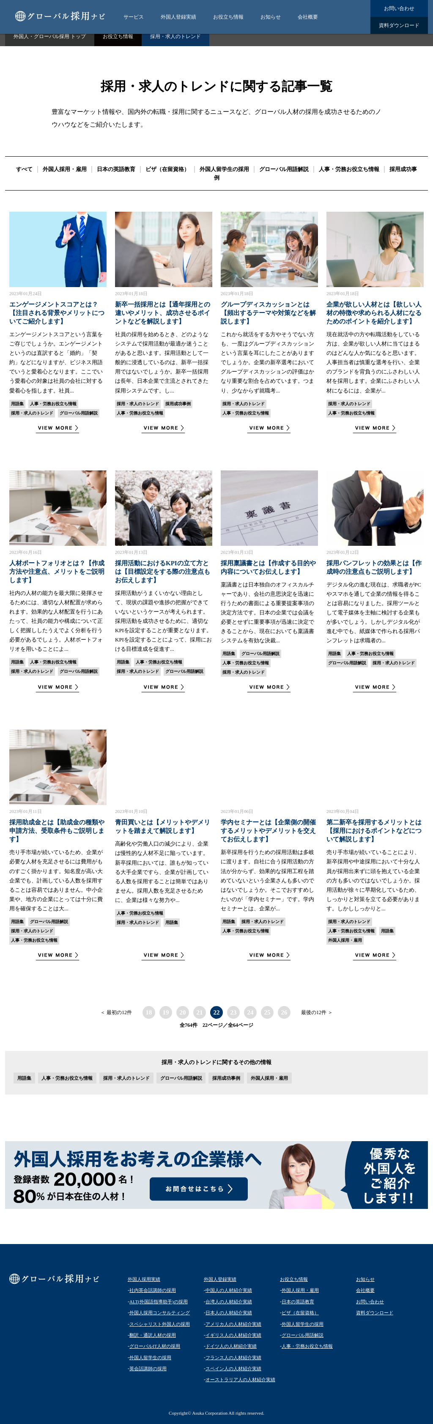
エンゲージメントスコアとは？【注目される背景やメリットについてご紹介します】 (56, 313)
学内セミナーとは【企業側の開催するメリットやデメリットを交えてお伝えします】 (268, 831)
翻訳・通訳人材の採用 (152, 1335)
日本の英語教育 (116, 169)
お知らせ (270, 17)
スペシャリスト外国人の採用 (159, 1324)
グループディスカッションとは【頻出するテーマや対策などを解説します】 (268, 313)
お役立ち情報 (228, 17)
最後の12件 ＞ (317, 1012)
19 (166, 1012)
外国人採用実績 (144, 1279)
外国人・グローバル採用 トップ (50, 36)
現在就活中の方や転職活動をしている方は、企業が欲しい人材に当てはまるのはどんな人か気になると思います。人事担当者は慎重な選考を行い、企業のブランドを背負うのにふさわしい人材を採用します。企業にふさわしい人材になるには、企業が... (373, 362)
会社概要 (308, 17)
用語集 (17, 403)
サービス (133, 17)
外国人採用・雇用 (65, 169)
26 (284, 1012)
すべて (24, 169)
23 (233, 1012)
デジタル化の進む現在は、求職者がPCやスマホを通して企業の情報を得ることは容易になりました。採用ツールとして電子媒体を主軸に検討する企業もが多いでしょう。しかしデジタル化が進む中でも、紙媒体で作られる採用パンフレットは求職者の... (373, 612)
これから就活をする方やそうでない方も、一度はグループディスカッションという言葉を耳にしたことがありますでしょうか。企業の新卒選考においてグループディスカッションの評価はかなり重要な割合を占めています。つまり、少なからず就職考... (267, 362)
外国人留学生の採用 (224, 169)
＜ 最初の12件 (116, 1012)
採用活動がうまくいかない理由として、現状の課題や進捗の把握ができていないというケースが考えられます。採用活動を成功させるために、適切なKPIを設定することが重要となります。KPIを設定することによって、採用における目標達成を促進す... (163, 621)
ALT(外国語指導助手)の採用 (158, 1301)
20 (183, 1012)
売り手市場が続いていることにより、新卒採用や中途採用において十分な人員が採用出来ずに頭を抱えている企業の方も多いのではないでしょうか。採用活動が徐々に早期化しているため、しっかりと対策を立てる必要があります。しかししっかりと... (373, 880)
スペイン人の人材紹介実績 (233, 1368)
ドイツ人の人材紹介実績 (231, 1346)
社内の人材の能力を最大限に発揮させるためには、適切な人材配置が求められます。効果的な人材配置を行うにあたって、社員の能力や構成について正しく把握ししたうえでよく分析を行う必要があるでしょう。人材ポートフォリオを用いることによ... (56, 621)
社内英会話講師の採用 (152, 1290)
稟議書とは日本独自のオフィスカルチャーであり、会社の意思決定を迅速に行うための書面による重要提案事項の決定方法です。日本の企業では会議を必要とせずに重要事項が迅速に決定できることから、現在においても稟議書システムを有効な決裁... (267, 612)
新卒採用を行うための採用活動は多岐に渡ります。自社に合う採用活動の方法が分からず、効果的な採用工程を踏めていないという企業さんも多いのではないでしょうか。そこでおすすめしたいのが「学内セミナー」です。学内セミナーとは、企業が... (267, 880)
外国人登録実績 (178, 17)
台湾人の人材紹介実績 (229, 1301)
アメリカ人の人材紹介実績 (233, 1324)
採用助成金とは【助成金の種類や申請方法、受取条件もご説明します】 (56, 831)
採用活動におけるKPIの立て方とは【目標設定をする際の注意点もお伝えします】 (162, 571)
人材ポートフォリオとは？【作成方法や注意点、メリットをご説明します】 (56, 571)
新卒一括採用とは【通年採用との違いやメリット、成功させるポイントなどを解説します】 (162, 313)
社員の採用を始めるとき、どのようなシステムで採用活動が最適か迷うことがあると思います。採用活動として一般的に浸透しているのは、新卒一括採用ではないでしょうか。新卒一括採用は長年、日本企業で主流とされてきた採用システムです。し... (161, 362)
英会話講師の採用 (148, 1368)
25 (267, 1012)
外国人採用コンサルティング (159, 1312)
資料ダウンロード (399, 25)
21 (200, 1012)
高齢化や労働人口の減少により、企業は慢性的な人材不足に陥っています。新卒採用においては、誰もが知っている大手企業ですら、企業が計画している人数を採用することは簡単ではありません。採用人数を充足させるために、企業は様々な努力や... (161, 872)
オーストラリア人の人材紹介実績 (240, 1379)
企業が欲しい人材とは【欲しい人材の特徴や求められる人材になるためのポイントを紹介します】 (374, 313)
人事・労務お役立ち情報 (349, 169)
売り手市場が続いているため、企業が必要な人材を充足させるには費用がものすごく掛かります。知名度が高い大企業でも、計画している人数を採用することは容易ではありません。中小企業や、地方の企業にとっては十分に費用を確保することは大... (56, 880)
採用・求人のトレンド (32, 413)
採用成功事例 (178, 403)
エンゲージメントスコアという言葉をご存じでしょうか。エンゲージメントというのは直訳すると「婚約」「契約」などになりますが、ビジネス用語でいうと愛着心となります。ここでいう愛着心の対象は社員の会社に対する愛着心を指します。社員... (56, 362)
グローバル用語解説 (284, 169)
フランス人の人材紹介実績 (233, 1357)
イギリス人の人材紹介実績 (233, 1335)
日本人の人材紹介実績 (229, 1312)
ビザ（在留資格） (167, 169)
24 (250, 1012)
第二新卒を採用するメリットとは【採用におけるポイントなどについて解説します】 (374, 831)
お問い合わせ (399, 8)
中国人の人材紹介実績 (229, 1290)
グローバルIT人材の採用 (154, 1346)
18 (149, 1012)
